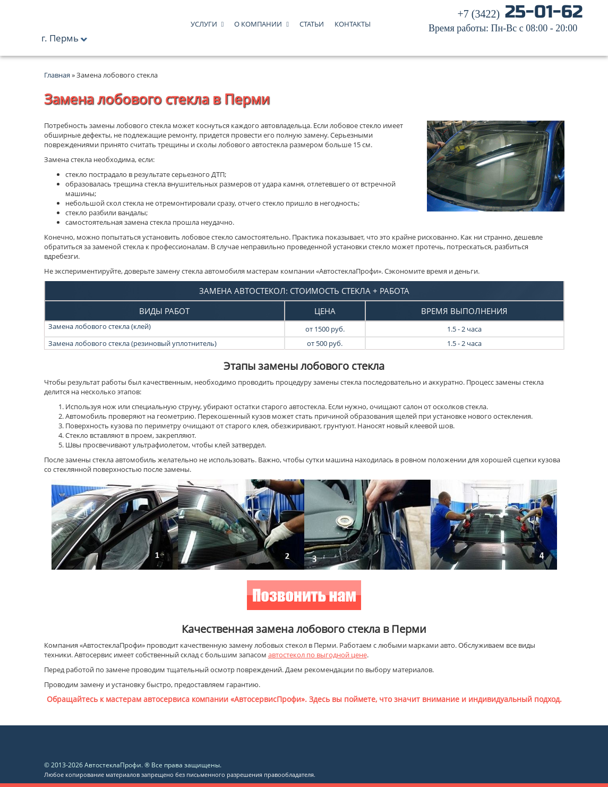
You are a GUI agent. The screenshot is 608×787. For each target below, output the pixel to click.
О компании (258, 21)
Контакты (353, 21)
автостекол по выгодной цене (317, 654)
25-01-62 (506, 21)
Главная (57, 75)
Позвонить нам (304, 596)
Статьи (311, 21)
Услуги (204, 21)
